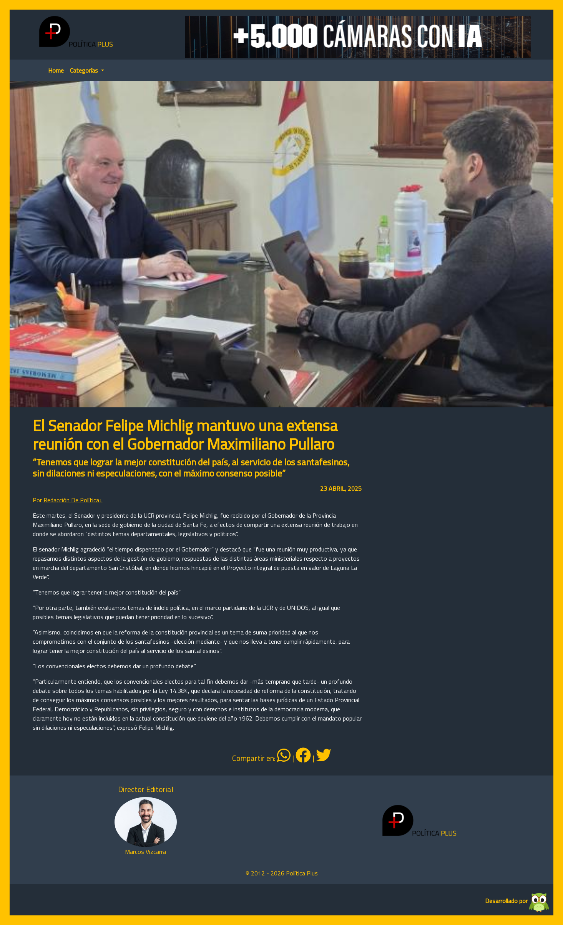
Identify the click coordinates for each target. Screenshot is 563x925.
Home (56, 70)
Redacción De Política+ (73, 500)
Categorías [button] (85, 70)
